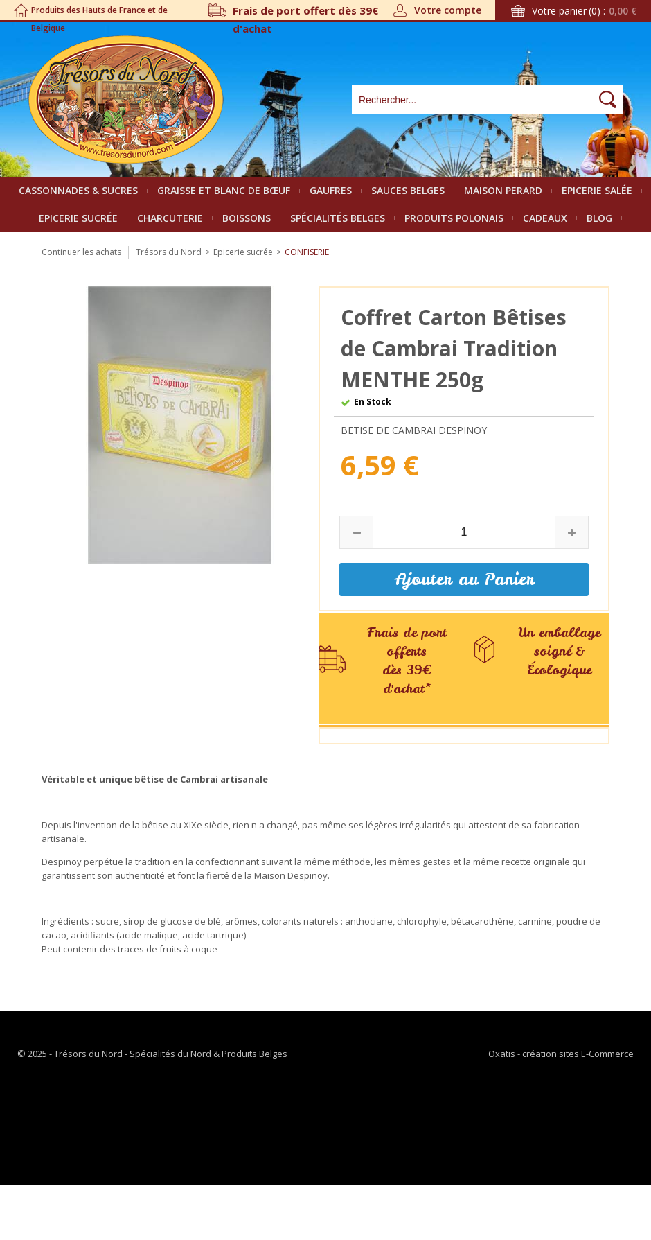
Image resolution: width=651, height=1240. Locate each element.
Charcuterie (170, 218)
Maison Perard (503, 190)
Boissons (246, 218)
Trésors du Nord (169, 252)
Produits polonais (453, 218)
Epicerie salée (597, 190)
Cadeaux (545, 218)
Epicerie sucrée (78, 218)
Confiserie (307, 252)
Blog (599, 218)
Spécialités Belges (337, 218)
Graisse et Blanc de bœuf (223, 190)
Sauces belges (408, 190)
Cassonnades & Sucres (78, 190)
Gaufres (331, 190)
